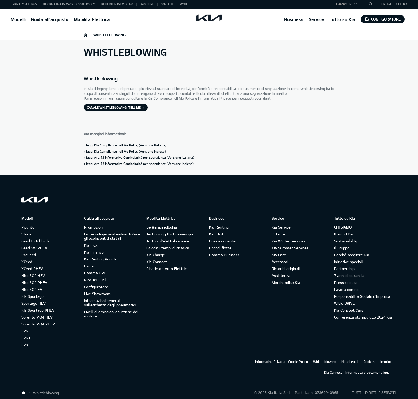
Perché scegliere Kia (351, 255)
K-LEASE (216, 234)
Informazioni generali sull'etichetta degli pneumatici (110, 302)
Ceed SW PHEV (34, 248)
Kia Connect (156, 261)
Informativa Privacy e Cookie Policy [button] (69, 4)
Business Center (223, 241)
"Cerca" (351, 4)
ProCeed (28, 255)
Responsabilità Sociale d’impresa (362, 296)
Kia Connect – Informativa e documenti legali (357, 372)
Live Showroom (97, 293)
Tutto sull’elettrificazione (167, 241)
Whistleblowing (324, 361)
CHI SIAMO (343, 227)
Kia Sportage (32, 296)
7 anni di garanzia (349, 275)
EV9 (24, 345)
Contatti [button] (167, 4)
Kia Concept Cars (348, 310)
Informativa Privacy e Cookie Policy (281, 361)
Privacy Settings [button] (25, 4)
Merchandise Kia (286, 282)
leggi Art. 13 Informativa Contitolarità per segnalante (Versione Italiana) (140, 157)
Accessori (280, 261)
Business (293, 19)
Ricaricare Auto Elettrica (167, 268)
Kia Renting (219, 227)
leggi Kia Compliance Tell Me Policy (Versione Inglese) (126, 151)
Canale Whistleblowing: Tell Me (114, 107)
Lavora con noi (346, 289)
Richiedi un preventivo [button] (117, 4)
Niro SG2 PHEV (34, 282)
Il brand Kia (343, 234)
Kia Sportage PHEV (37, 310)
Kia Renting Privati (100, 259)
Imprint (385, 361)
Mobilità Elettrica (92, 19)
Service (316, 19)
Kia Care (279, 255)
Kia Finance (94, 252)
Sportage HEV (33, 303)
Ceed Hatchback (35, 241)
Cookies (369, 361)
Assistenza (281, 275)
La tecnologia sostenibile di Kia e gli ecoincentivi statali (112, 236)
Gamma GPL (95, 273)
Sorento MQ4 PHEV (38, 324)
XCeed (26, 261)
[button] (352, 4)
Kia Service (281, 227)
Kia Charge (155, 255)
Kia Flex (90, 245)
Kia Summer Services (290, 248)
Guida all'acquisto (50, 19)
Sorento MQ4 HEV (37, 317)
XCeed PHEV (32, 268)
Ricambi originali (286, 268)
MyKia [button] (184, 4)
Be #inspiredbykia (161, 227)
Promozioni (93, 227)
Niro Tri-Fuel (95, 280)
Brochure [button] (147, 4)
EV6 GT (27, 338)
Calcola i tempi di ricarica (167, 248)
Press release (346, 282)
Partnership (344, 268)
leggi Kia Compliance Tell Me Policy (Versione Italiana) (126, 145)
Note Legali (349, 361)
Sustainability (345, 241)
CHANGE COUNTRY (393, 4)
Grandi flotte (220, 248)
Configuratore (383, 19)
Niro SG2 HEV (33, 275)
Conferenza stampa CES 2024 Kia (363, 317)
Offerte (278, 234)
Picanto (27, 227)
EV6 (24, 331)
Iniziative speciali (348, 261)
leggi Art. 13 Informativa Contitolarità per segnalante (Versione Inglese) (140, 163)
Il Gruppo (341, 248)
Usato (89, 266)
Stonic (26, 234)
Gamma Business (224, 255)
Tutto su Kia (342, 19)
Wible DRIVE (344, 303)
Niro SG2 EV (31, 289)
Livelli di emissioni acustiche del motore (111, 314)
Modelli (18, 19)
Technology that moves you (170, 234)
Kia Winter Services (288, 241)
